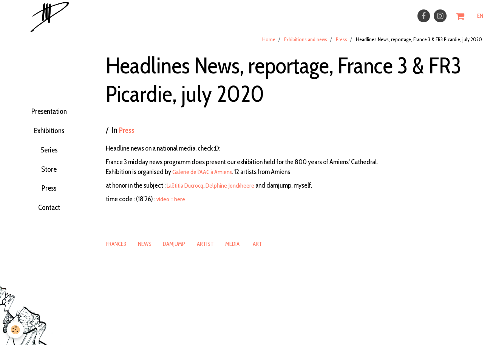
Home (268, 45)
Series (49, 153)
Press (48, 200)
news (144, 249)
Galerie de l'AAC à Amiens (205, 177)
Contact (49, 224)
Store (49, 177)
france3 (116, 249)
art (257, 249)
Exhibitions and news (305, 45)
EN (480, 17)
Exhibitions (49, 130)
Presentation (49, 106)
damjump (174, 249)
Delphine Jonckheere (239, 191)
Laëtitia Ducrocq (188, 191)
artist (205, 249)
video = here (172, 204)
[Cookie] (16, 329)
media (232, 249)
